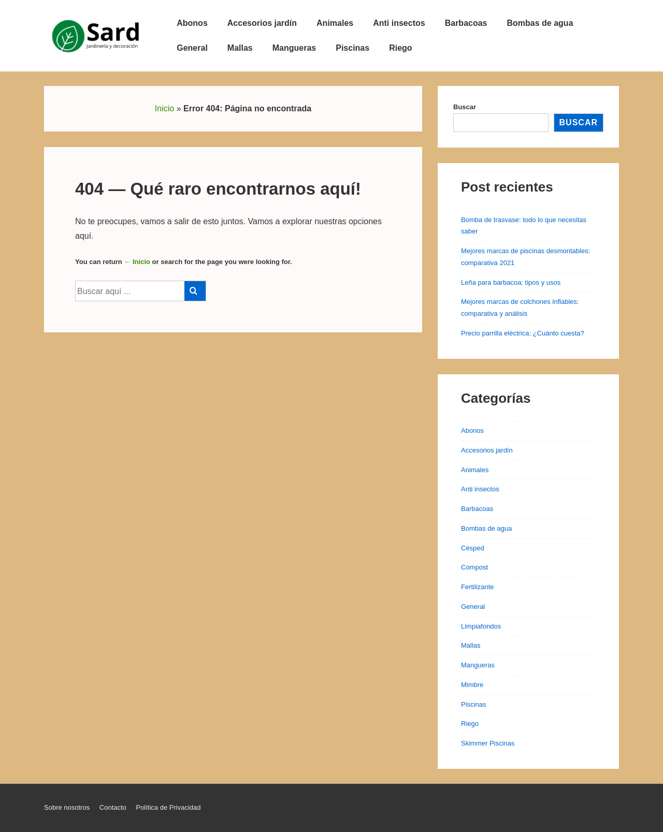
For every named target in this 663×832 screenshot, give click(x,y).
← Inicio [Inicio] (137, 262)
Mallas (240, 47)
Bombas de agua (540, 23)
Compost (474, 567)
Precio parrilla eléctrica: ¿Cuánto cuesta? (522, 333)
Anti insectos (399, 23)
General (192, 47)
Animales (334, 23)
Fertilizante (477, 587)
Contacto (112, 807)
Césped (472, 548)
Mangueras (294, 47)
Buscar (464, 107)
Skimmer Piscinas (487, 743)
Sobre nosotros (67, 807)
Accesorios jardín (262, 23)
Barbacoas (466, 23)
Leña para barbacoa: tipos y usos (510, 282)
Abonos (192, 23)
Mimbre (472, 685)
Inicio (164, 108)
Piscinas (352, 47)
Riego (400, 47)
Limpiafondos (481, 626)
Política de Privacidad (168, 807)
